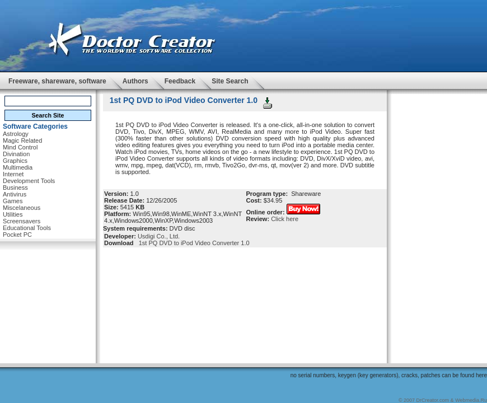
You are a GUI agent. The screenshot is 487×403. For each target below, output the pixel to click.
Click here (284, 218)
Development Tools (29, 180)
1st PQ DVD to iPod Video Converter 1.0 (192, 243)
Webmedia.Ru (471, 400)
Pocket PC (17, 234)
